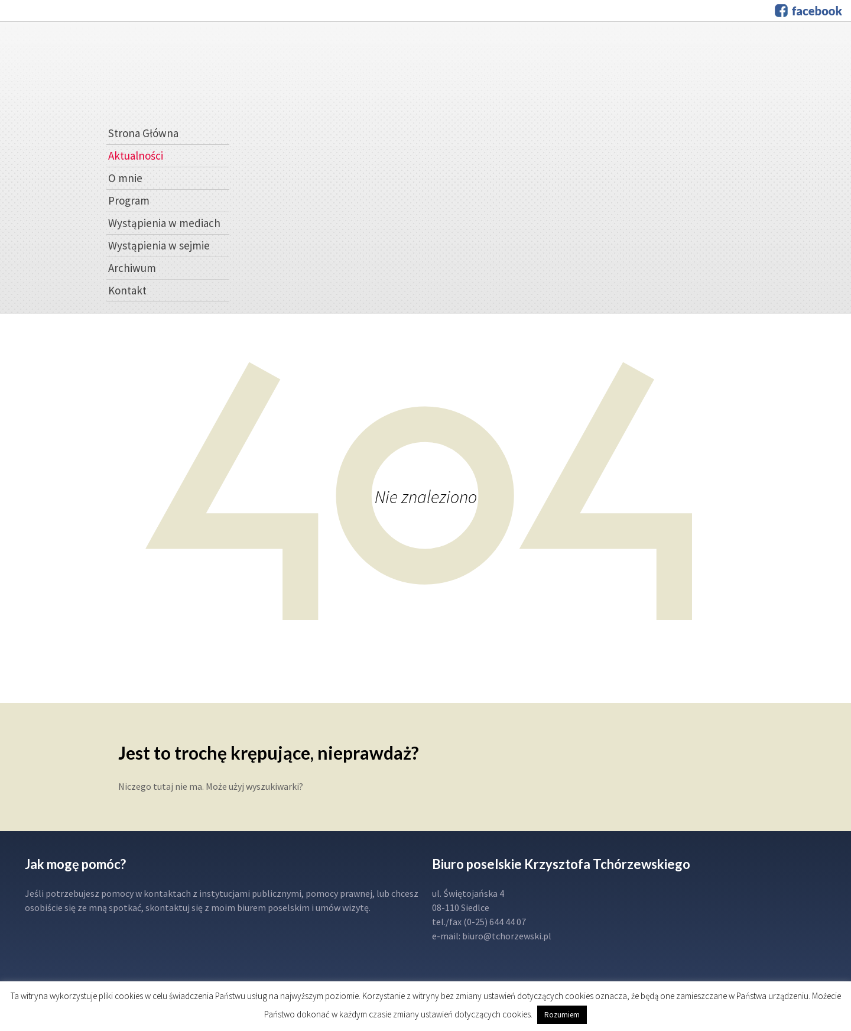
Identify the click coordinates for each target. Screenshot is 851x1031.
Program (129, 200)
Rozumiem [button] (562, 1015)
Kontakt (127, 290)
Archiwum (132, 268)
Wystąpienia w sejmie (159, 245)
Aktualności (135, 155)
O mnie (125, 178)
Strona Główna (143, 133)
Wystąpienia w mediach (164, 223)
